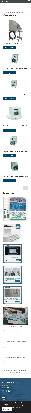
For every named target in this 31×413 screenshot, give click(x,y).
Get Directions (5, 399)
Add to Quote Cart (10, 47)
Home (4, 12)
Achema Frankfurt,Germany (15, 326)
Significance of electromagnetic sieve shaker (16, 357)
